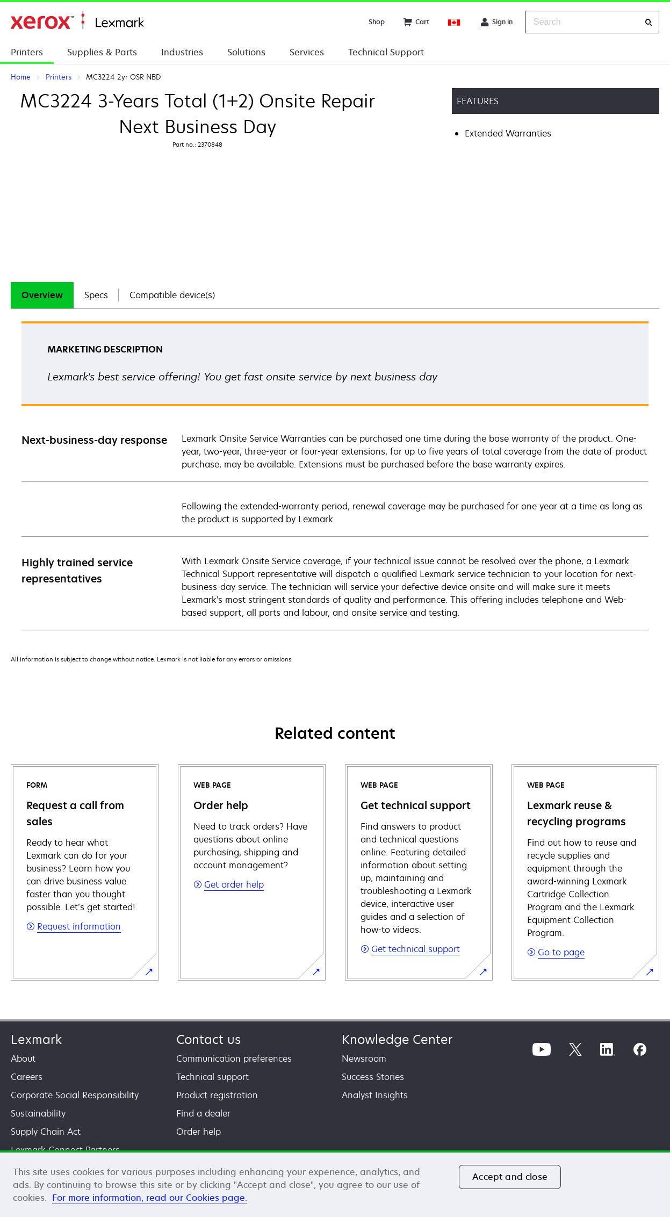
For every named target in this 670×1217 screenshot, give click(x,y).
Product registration (217, 1095)
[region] (335, 1183)
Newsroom (364, 1058)
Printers (27, 52)
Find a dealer (203, 1113)
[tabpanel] (335, 475)
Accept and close (509, 1177)
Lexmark (36, 1039)
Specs (96, 295)
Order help (198, 1131)
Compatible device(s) (172, 295)
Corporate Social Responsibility (75, 1095)
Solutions (246, 52)
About (23, 1058)
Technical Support (386, 52)
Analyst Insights (375, 1095)
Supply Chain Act (46, 1131)
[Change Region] (454, 22)
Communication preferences (234, 1058)
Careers (26, 1077)
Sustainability (38, 1113)
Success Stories (373, 1077)
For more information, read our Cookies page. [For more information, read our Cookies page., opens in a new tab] (149, 1198)
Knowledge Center (397, 1039)
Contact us (208, 1039)
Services (307, 52)
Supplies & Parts (102, 52)
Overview (42, 295)
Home (77, 20)
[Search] (648, 22)
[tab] (42, 295)
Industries (182, 52)
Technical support (212, 1077)
